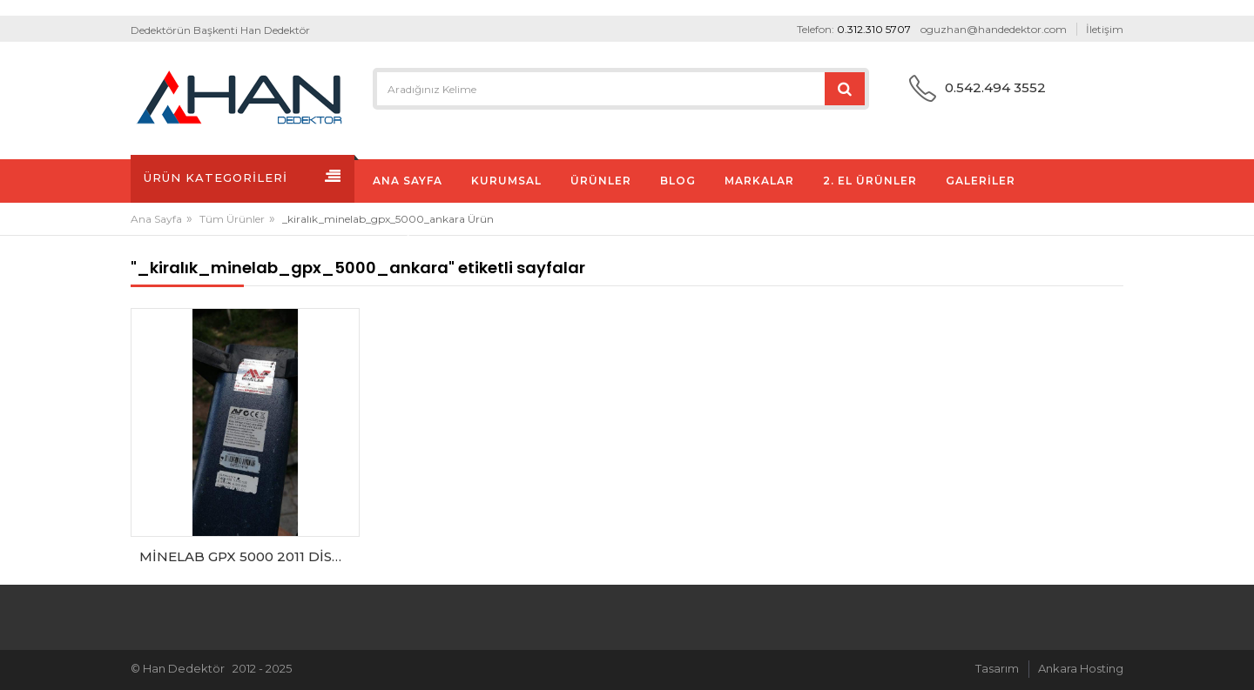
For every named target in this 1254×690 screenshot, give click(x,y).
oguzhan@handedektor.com (993, 29)
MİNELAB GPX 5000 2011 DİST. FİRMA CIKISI (249, 556)
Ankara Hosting (1080, 668)
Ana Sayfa (156, 218)
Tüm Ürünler (232, 218)
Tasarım (997, 668)
